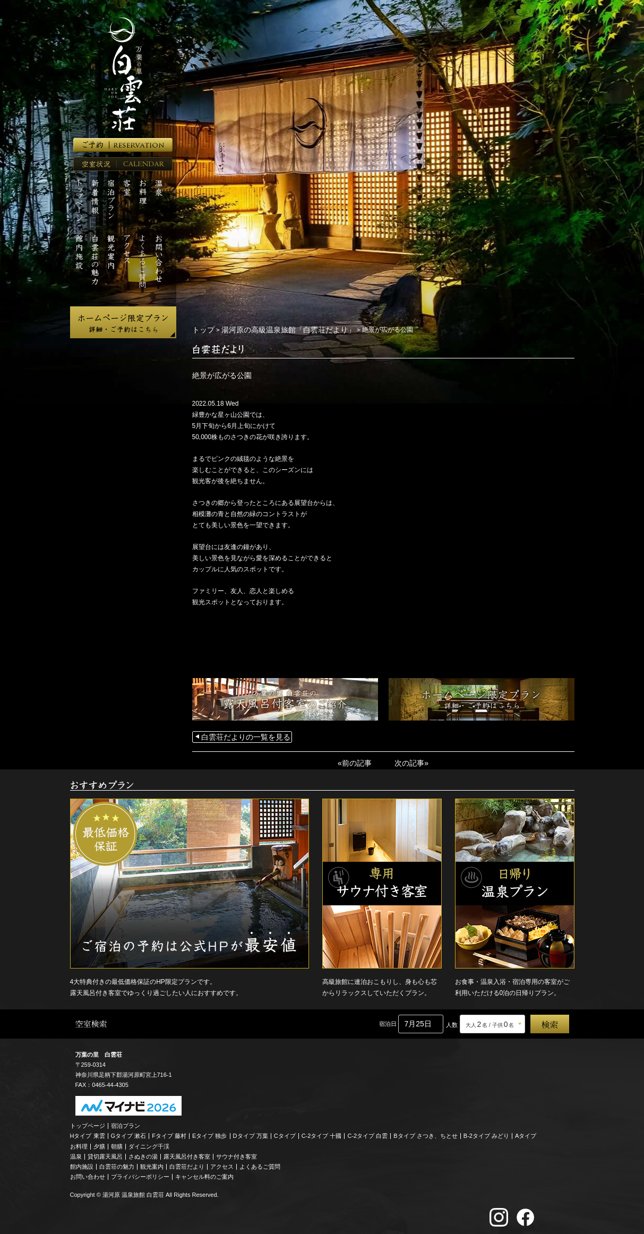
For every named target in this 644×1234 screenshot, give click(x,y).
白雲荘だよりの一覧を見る (239, 735)
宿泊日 (388, 1020)
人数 (452, 1021)
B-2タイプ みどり (486, 1132)
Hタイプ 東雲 (87, 1132)
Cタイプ (285, 1132)
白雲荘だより (186, 1163)
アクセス (222, 1163)
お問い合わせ (87, 1173)
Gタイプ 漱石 (129, 1132)
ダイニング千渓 (148, 1143)
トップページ (87, 1122)
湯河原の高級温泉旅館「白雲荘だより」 (275, 329)
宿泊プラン (125, 1122)
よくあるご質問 (259, 1163)
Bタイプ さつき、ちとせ (425, 1132)
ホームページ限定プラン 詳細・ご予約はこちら (123, 322)
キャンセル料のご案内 (204, 1173)
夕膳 (99, 1143)
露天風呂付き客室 (187, 1153)
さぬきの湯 (143, 1153)
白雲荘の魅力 (116, 1163)
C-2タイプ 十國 (322, 1132)
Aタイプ (525, 1132)
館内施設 (81, 1163)
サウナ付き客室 (236, 1153)
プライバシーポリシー (140, 1173)
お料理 (79, 1143)
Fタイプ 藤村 (169, 1132)
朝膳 (117, 1143)
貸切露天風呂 (105, 1153)
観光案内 (152, 1163)
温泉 (76, 1153)
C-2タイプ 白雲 (367, 1132)
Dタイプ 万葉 (250, 1132)
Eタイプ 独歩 (209, 1132)
